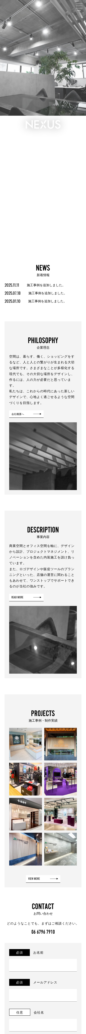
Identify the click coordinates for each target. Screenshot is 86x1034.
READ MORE (17, 597)
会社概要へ (17, 414)
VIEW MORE (34, 878)
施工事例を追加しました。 (35, 284)
